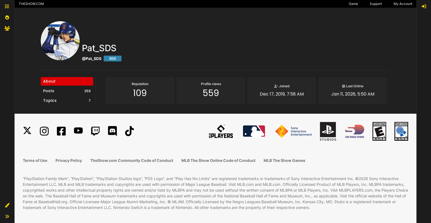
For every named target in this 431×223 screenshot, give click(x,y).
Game (353, 4)
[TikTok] (129, 131)
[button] (7, 205)
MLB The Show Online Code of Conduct (218, 160)
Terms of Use (35, 160)
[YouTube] (78, 131)
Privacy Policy (69, 160)
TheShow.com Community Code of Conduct (131, 160)
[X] (27, 131)
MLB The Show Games (284, 160)
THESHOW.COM (31, 4)
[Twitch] (95, 131)
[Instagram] (44, 131)
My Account (403, 4)
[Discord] (112, 131)
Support (376, 4)
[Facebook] (61, 131)
